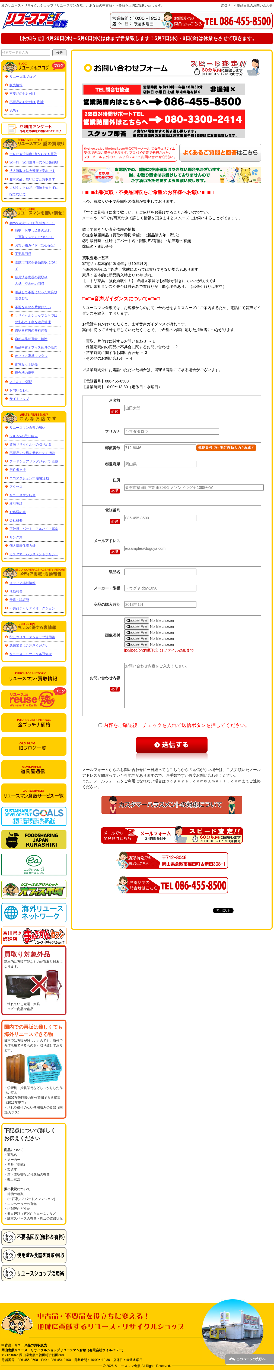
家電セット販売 (26, 364)
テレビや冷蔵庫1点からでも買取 (33, 154)
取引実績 (16, 503)
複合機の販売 (24, 373)
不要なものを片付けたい (33, 307)
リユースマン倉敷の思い (27, 428)
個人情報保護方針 (22, 546)
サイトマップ (19, 399)
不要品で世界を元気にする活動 (32, 453)
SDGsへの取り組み (23, 436)
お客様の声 (17, 512)
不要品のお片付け (22, 93)
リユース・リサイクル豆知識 (30, 654)
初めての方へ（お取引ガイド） (32, 223)
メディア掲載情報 (22, 583)
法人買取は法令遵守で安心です (32, 171)
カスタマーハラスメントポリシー (33, 554)
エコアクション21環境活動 (29, 478)
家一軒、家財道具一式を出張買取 (33, 162)
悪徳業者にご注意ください (29, 645)
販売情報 (16, 85)
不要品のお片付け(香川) (26, 102)
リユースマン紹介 (22, 495)
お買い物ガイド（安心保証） (36, 245)
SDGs (13, 110)
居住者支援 (17, 470)
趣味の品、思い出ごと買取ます (32, 179)
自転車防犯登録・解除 (31, 339)
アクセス (16, 487)
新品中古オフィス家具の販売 (36, 347)
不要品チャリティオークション (32, 608)
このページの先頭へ (251, 1359)
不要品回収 (23, 254)
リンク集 (16, 537)
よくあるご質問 (20, 382)
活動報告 (16, 591)
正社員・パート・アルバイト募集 (33, 529)
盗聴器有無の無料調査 (31, 330)
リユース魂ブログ (22, 77)
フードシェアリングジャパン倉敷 (33, 461)
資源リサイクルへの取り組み (30, 444)
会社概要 (16, 520)
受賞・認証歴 (19, 600)
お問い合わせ (19, 390)
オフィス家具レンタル (31, 356)
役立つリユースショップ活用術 (32, 637)
